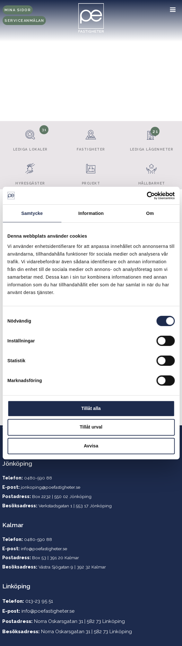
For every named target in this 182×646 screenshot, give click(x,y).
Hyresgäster (30, 172)
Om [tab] (150, 213)
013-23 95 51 (39, 601)
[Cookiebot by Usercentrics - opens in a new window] (146, 196)
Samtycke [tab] (32, 213)
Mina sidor (17, 10)
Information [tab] (91, 213)
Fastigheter (90, 138)
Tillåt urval (91, 426)
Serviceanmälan (24, 21)
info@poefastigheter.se (44, 548)
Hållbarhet (151, 172)
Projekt (90, 172)
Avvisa (91, 445)
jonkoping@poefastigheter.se (50, 487)
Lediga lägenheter (151, 138)
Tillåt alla (90, 408)
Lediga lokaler (30, 138)
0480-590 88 (38, 539)
